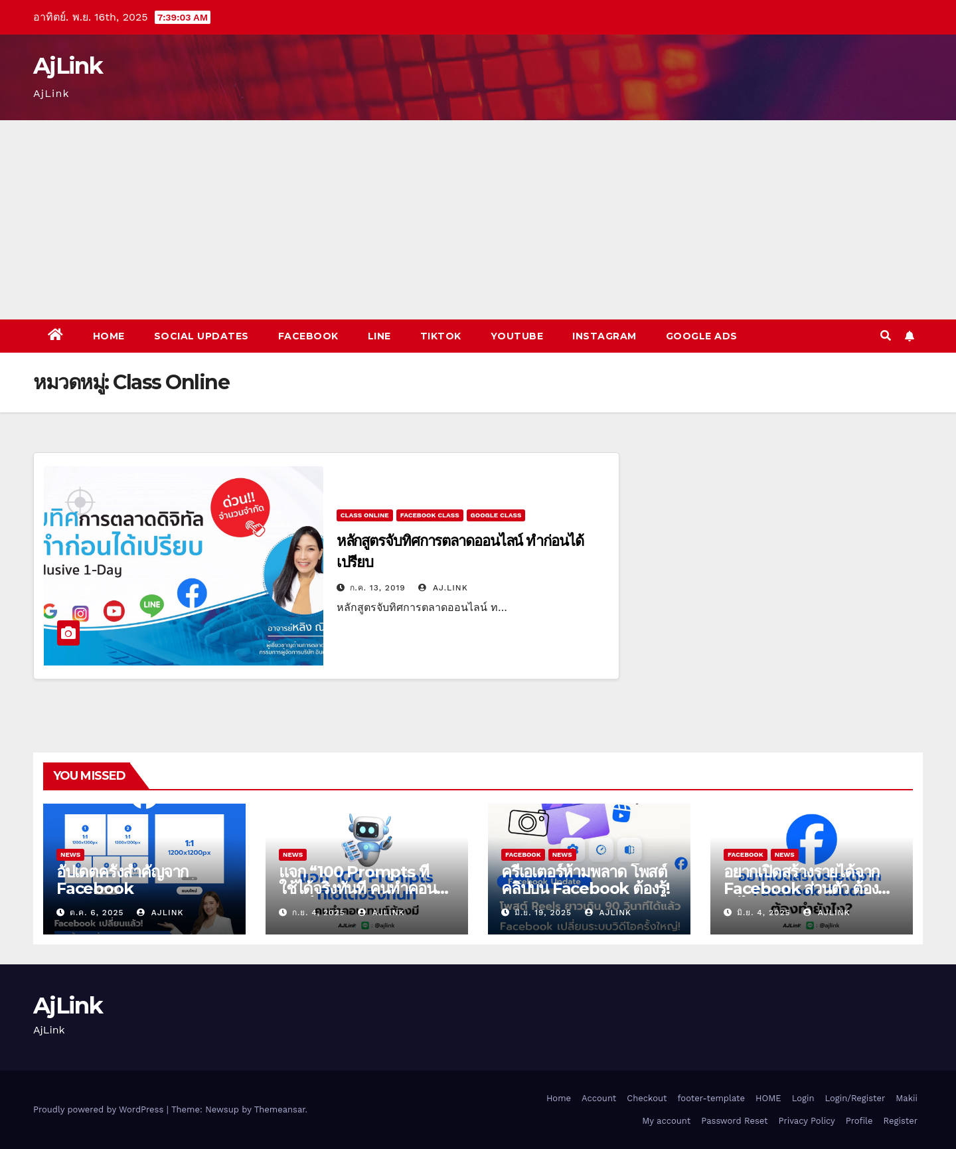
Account (599, 1098)
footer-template (711, 1098)
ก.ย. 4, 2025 (318, 912)
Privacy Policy (807, 1121)
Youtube (517, 336)
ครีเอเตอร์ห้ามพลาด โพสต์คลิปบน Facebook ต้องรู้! (585, 880)
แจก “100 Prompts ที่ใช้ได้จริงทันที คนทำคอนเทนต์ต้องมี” (357, 888)
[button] (885, 335)
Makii (906, 1098)
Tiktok (440, 336)
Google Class (496, 515)
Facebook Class (429, 515)
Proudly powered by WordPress (100, 1109)
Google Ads (702, 336)
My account (666, 1121)
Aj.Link (443, 587)
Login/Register (855, 1098)
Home (109, 336)
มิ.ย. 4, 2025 (764, 912)
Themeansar (279, 1109)
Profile (859, 1121)
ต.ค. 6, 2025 (97, 912)
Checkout (647, 1098)
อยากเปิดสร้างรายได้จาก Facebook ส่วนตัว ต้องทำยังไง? (810, 888)
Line (379, 336)
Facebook (308, 336)
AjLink (67, 66)
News (70, 854)
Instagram (604, 336)
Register (900, 1121)
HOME (768, 1098)
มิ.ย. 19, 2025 (543, 912)
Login (803, 1098)
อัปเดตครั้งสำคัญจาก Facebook (122, 880)
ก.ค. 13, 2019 (378, 587)
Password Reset (734, 1121)
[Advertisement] (478, 220)
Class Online (365, 515)
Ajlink (160, 912)
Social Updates (201, 336)
